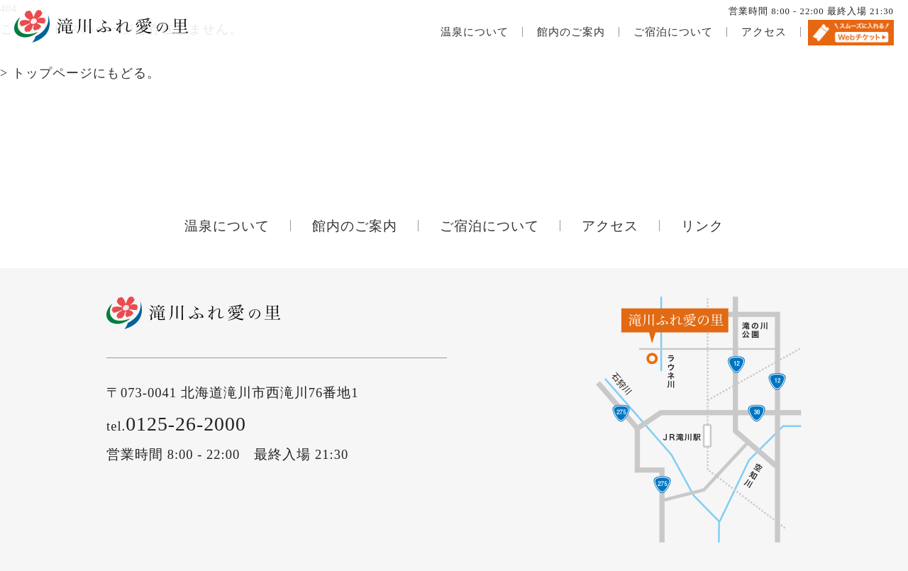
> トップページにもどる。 (80, 73)
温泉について (475, 32)
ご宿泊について (673, 32)
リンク (702, 225)
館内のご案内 (571, 32)
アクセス (764, 32)
